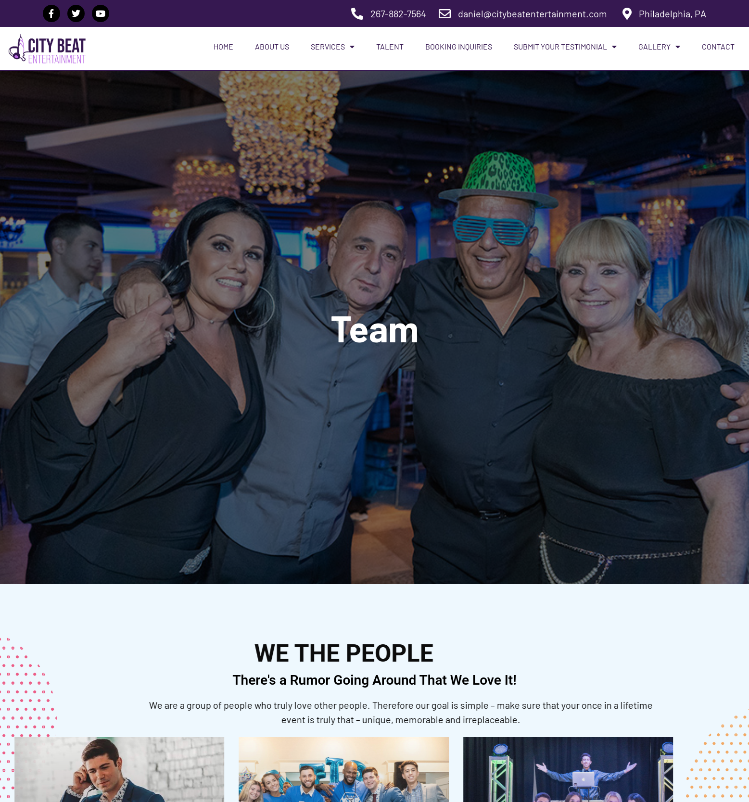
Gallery (659, 46)
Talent (390, 46)
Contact (718, 46)
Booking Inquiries (458, 46)
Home (223, 46)
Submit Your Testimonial (565, 46)
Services (333, 46)
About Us (272, 46)
